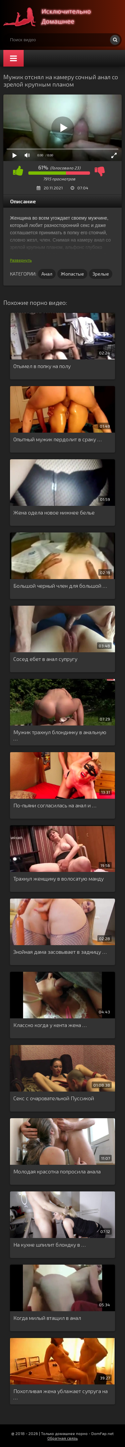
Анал (46, 274)
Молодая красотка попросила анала (57, 1171)
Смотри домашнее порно (53, 16)
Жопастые (72, 274)
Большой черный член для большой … (60, 585)
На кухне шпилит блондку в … (49, 1244)
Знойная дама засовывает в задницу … (60, 951)
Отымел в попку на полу (42, 366)
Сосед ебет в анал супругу (45, 659)
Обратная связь (62, 1438)
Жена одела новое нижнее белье (54, 512)
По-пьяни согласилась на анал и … (54, 805)
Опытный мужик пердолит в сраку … (57, 439)
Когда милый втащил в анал (47, 1318)
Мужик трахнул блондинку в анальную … (59, 735)
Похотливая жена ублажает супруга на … (60, 1394)
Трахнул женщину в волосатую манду (58, 878)
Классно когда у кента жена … (50, 1025)
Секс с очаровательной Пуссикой (53, 1098)
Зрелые (100, 274)
